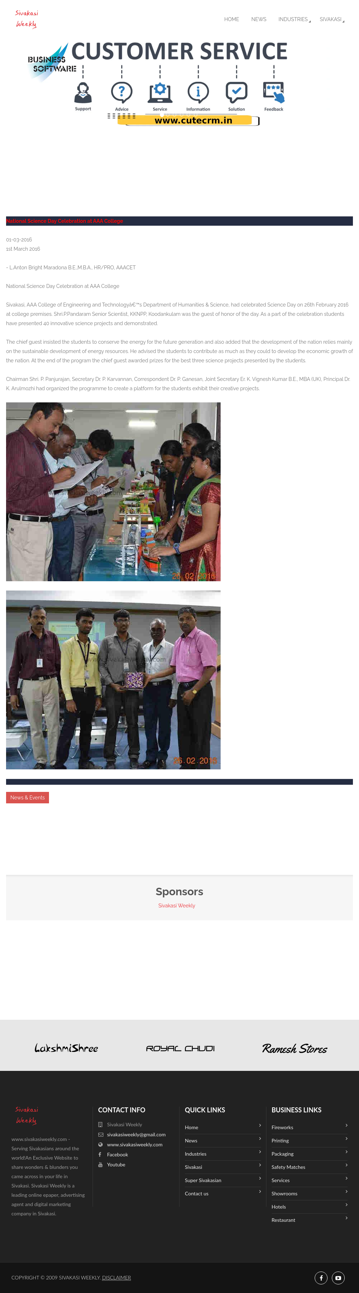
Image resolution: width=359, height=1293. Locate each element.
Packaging (310, 1153)
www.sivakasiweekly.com (135, 1144)
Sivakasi (330, 19)
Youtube (116, 1164)
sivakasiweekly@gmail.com (136, 1134)
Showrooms (310, 1192)
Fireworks (310, 1126)
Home (231, 19)
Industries (293, 19)
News (258, 19)
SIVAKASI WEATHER (179, 154)
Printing (310, 1139)
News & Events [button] (27, 797)
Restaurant (310, 1219)
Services (310, 1179)
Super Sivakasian (223, 1179)
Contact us (223, 1192)
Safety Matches (310, 1166)
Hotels (310, 1206)
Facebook (117, 1154)
